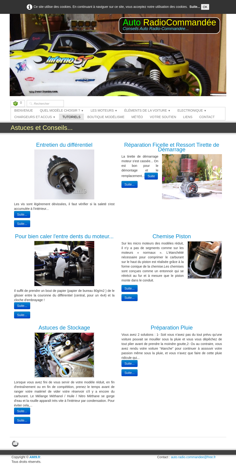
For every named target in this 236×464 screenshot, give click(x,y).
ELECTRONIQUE (191, 110)
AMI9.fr (35, 457)
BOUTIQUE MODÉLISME (105, 117)
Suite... (194, 7)
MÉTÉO (137, 117)
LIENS (187, 117)
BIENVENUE (23, 110)
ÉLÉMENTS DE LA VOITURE (147, 110)
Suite (151, 176)
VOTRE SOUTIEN (163, 117)
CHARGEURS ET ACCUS (35, 117)
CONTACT (207, 117)
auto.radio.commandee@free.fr (193, 457)
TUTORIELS (71, 117)
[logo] (169, 25)
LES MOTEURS (104, 110)
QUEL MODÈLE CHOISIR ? (62, 110)
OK (205, 7)
